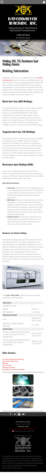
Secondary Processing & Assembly (13, 369)
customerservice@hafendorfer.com (23, 429)
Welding (5, 363)
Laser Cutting (6, 365)
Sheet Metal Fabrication (10, 361)
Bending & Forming (8, 367)
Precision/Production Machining (13, 359)
